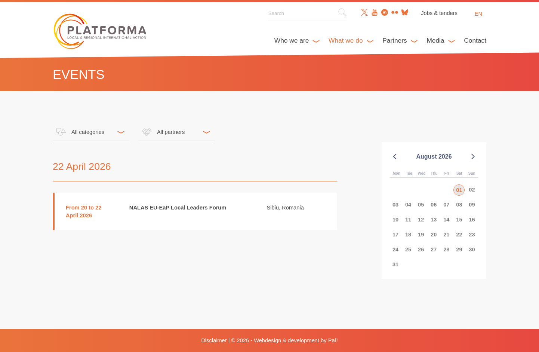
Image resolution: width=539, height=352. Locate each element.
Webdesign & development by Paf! (296, 340)
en (478, 14)
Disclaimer (214, 340)
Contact (475, 40)
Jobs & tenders (439, 13)
